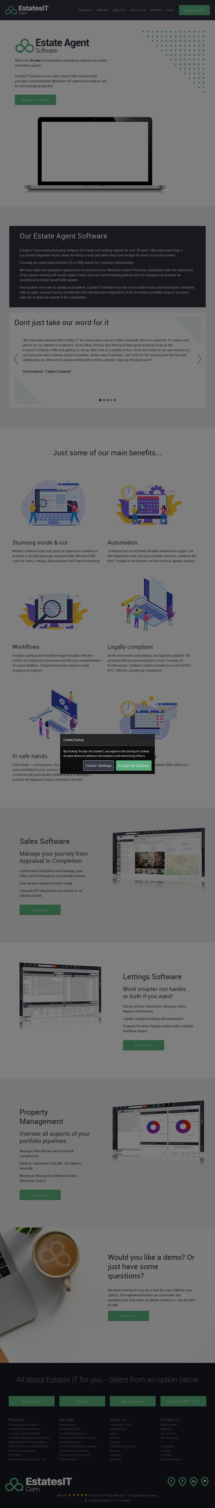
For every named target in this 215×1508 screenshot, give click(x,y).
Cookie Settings (98, 765)
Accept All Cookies (133, 765)
